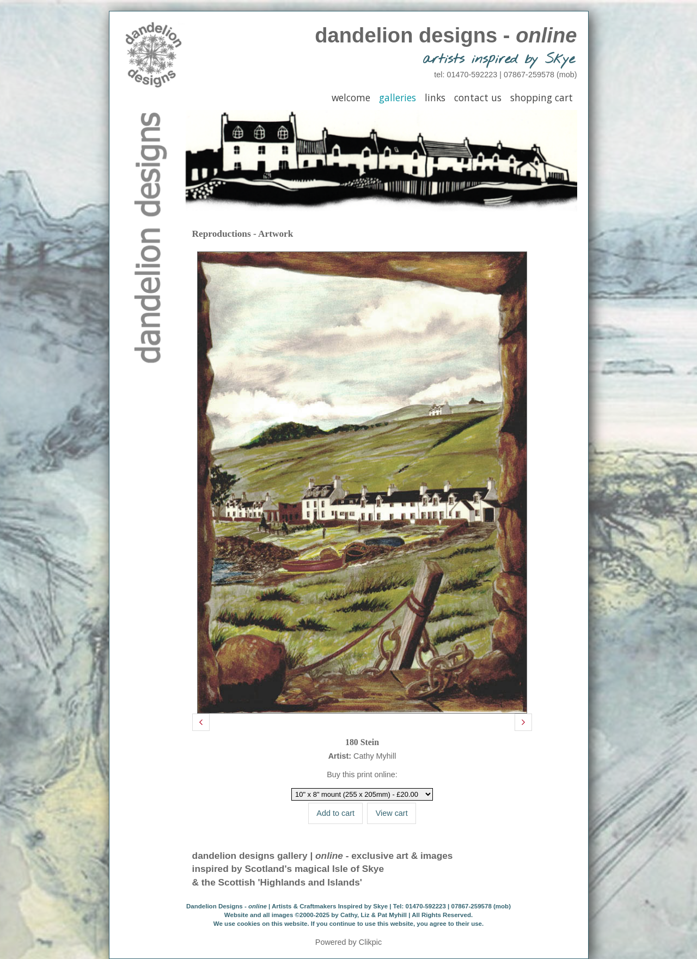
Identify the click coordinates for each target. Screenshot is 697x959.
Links (435, 97)
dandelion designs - (446, 35)
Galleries (397, 97)
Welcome (351, 97)
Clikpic (370, 942)
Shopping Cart (541, 97)
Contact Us (478, 97)
